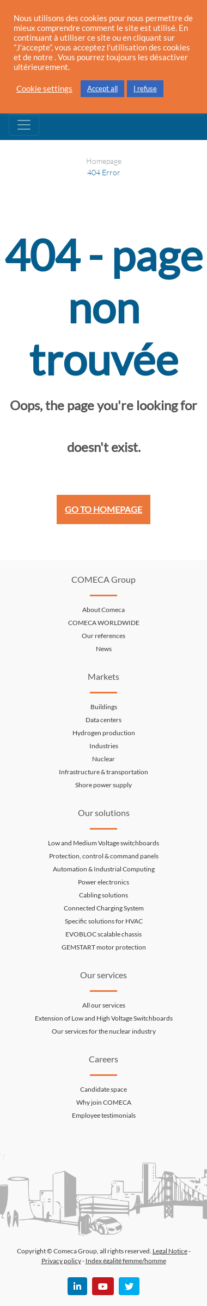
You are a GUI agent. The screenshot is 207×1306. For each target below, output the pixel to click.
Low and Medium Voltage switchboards (103, 843)
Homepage (103, 160)
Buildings (103, 707)
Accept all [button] (102, 88)
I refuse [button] (145, 88)
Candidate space (103, 1089)
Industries (103, 746)
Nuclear (103, 759)
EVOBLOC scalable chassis (103, 934)
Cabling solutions (103, 895)
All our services (103, 1005)
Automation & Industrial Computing (104, 869)
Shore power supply (103, 785)
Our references (103, 636)
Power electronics (103, 882)
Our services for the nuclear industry (104, 1031)
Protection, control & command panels (104, 856)
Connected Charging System (104, 908)
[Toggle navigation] (24, 125)
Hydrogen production (103, 733)
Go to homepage (103, 509)
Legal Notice (170, 1251)
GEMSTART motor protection (104, 947)
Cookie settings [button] (44, 88)
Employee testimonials (104, 1115)
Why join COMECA (103, 1102)
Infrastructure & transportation (103, 772)
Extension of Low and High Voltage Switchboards (104, 1018)
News (104, 649)
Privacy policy (61, 1261)
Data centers (103, 720)
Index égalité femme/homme (126, 1261)
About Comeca (103, 610)
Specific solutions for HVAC (104, 921)
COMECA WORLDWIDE (103, 623)
